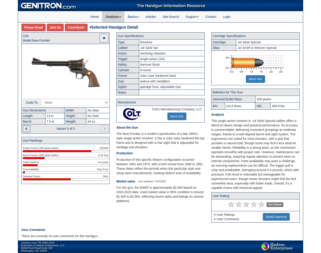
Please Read (33, 27)
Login (226, 17)
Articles (151, 17)
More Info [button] (176, 116)
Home (95, 17)
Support (192, 17)
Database (113, 17)
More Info (255, 79)
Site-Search (171, 17)
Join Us (55, 27)
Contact (211, 17)
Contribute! (76, 27)
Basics (133, 17)
